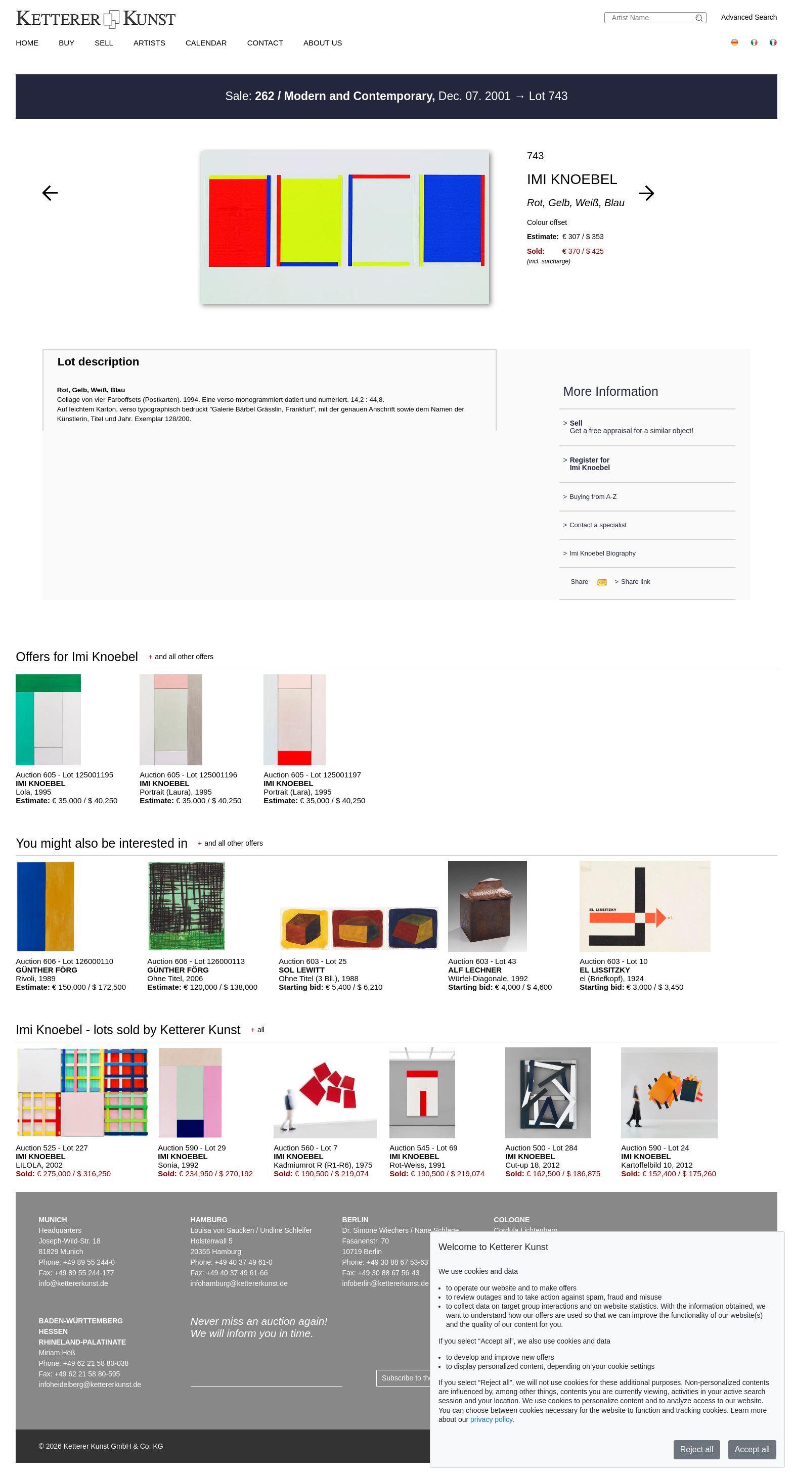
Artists (149, 42)
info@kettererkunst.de (73, 1283)
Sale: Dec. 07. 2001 (369, 96)
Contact (265, 42)
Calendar (206, 42)
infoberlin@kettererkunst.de (385, 1283)
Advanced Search (749, 17)
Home (27, 42)
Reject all (697, 1449)
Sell (104, 42)
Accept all (752, 1449)
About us (322, 42)
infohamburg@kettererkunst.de (239, 1283)
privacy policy (491, 1419)
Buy (66, 42)
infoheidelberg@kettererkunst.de (90, 1384)
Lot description (99, 361)
